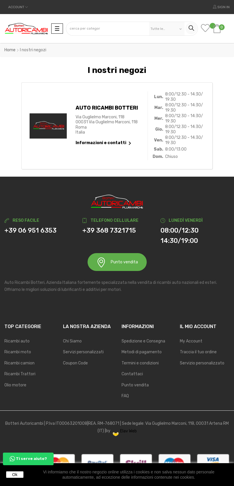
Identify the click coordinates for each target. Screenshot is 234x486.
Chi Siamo (72, 341)
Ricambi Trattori (19, 373)
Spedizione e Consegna (143, 341)
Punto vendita (117, 262)
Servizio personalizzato (202, 363)
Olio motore (15, 385)
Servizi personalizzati (83, 351)
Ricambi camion (19, 363)
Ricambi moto (17, 351)
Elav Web (125, 431)
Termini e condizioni (140, 363)
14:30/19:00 (179, 241)
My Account (191, 341)
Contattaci (132, 373)
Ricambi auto (17, 341)
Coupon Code (75, 363)
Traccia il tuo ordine (198, 351)
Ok (15, 474)
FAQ (125, 395)
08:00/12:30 (179, 230)
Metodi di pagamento (142, 351)
